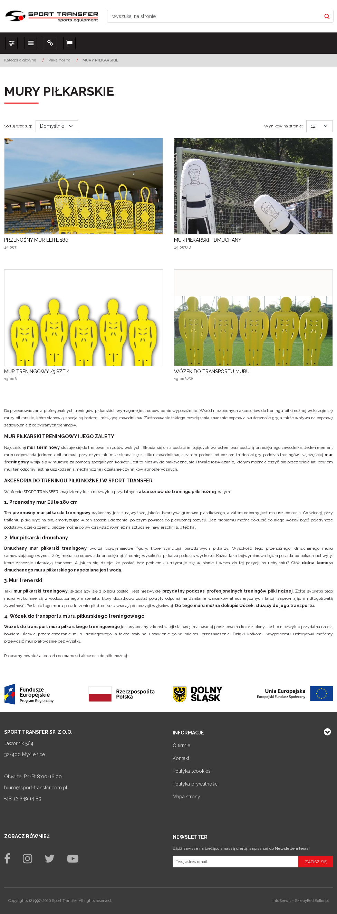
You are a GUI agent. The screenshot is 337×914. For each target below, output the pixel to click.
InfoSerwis (281, 900)
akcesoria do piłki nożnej (104, 655)
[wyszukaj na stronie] (214, 16)
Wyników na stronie (283, 126)
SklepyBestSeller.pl (312, 900)
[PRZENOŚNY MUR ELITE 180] (36, 240)
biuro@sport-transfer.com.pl (35, 787)
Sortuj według (18, 126)
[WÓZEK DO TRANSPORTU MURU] (212, 371)
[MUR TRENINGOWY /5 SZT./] (36, 371)
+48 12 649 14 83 (22, 798)
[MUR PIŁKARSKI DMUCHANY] (207, 240)
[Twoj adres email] (235, 861)
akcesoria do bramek (58, 655)
